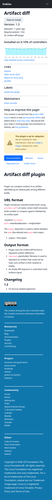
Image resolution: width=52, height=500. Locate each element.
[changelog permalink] (24, 279)
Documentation (13, 158)
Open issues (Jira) (12, 74)
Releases (29, 158)
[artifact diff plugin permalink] (6, 180)
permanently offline (32, 117)
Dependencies (12, 163)
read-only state (23, 120)
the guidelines (21, 127)
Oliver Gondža (10, 103)
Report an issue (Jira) (13, 77)
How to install (14, 19)
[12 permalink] (10, 284)
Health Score (29, 163)
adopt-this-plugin (12, 92)
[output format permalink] (30, 245)
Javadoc (7, 81)
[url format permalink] (25, 200)
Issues (40, 158)
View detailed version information (19, 60)
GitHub (7, 71)
